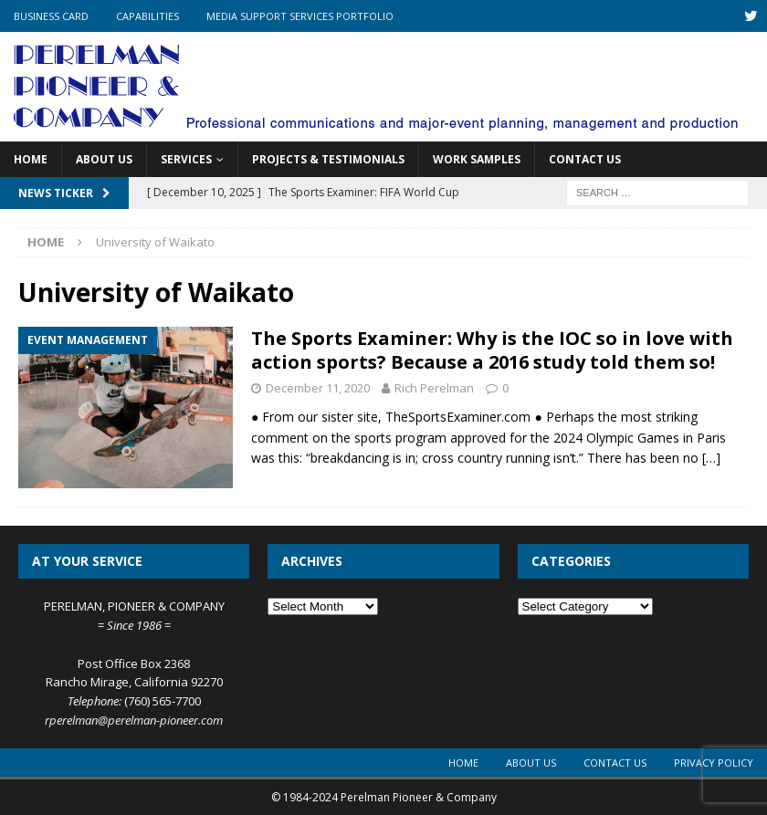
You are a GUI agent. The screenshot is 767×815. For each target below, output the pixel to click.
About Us (104, 159)
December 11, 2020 (318, 388)
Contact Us (585, 159)
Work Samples (476, 159)
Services (186, 159)
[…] (711, 457)
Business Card (51, 16)
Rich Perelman (434, 388)
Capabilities (147, 16)
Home (30, 159)
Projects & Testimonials (328, 159)
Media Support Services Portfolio (300, 16)
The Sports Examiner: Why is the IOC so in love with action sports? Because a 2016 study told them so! (492, 350)
